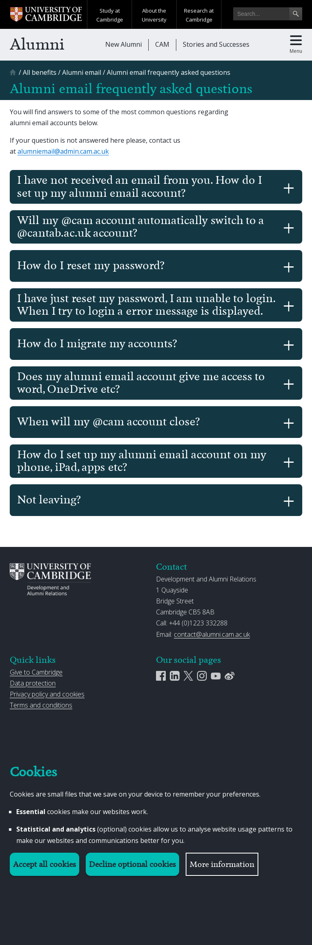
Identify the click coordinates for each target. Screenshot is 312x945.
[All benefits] (39, 72)
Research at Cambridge (199, 15)
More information (222, 864)
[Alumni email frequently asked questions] (168, 72)
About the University (154, 15)
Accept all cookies (44, 864)
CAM (162, 44)
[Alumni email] (81, 72)
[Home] (14, 75)
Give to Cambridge (36, 672)
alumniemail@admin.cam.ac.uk (63, 151)
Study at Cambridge (109, 15)
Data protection (33, 683)
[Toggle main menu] (296, 44)
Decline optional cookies (132, 864)
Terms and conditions (41, 705)
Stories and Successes (216, 44)
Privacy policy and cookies (47, 694)
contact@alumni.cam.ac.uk (212, 634)
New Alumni (123, 44)
